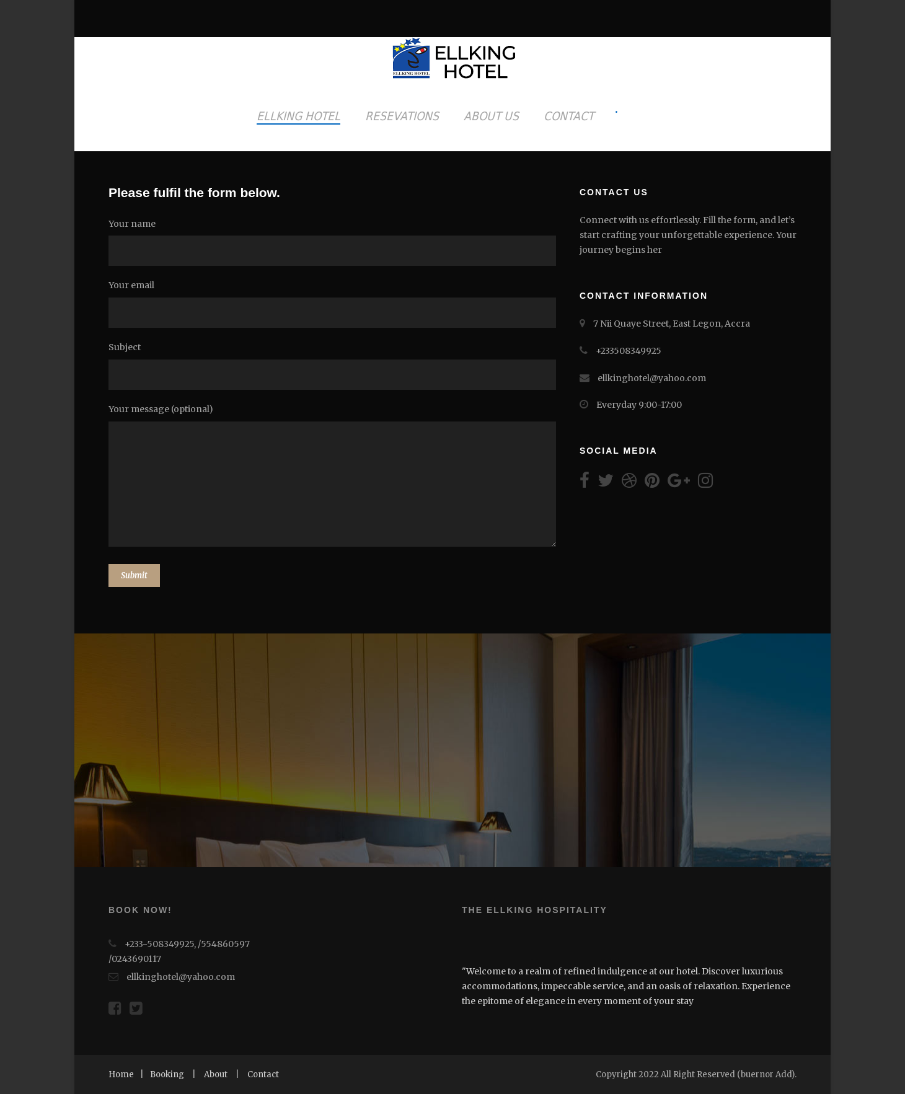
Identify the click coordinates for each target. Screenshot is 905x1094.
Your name (334, 242)
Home (121, 1074)
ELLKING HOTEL (298, 116)
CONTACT (569, 116)
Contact (263, 1074)
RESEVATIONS (402, 116)
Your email (334, 304)
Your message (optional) (334, 478)
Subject (334, 366)
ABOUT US (491, 116)
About (215, 1074)
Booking (167, 1074)
